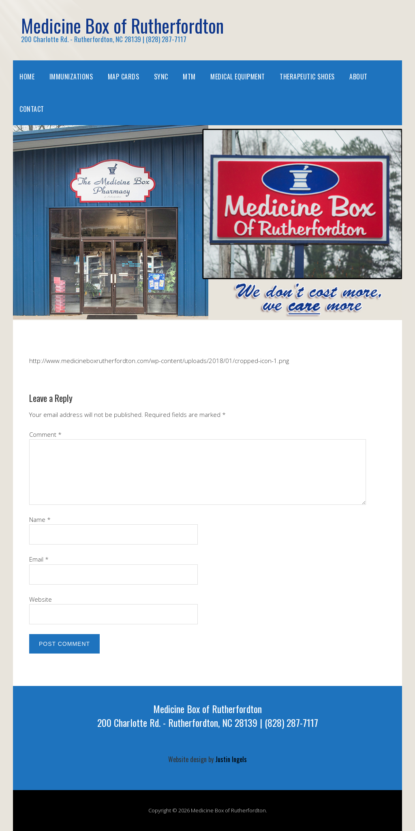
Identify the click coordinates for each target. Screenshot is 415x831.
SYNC (161, 76)
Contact (31, 109)
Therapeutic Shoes (307, 76)
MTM (189, 76)
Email (39, 559)
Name (40, 519)
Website (40, 599)
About (358, 76)
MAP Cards (123, 76)
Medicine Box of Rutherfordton (122, 25)
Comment (45, 434)
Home (26, 76)
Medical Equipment (237, 76)
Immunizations (71, 76)
